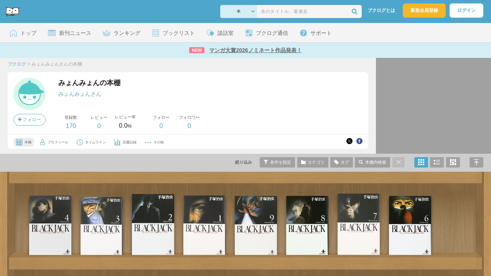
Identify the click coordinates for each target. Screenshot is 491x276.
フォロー (29, 119)
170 (71, 126)
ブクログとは (381, 10)
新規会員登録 (424, 10)
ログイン (466, 10)
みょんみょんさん (79, 94)
